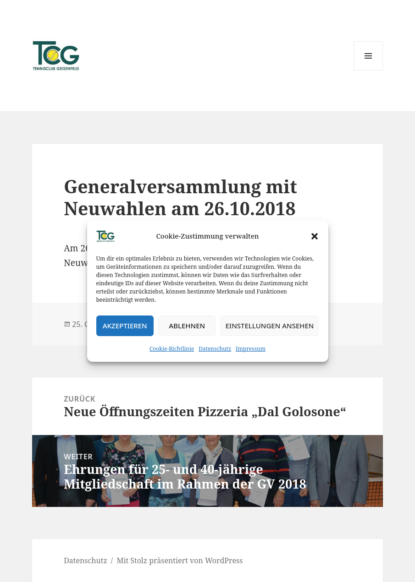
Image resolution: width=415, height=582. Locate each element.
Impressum (251, 349)
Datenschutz (215, 349)
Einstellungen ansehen (269, 325)
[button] (314, 236)
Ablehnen (187, 325)
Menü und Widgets (368, 70)
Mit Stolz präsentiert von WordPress (179, 560)
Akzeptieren (125, 325)
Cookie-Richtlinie (171, 349)
